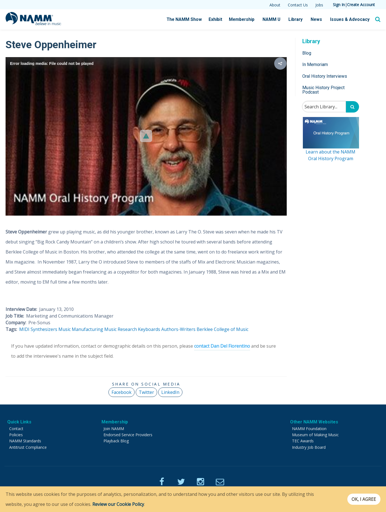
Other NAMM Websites (314, 422)
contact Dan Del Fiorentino (222, 346)
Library (298, 19)
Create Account (361, 4)
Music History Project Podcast (323, 90)
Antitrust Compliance (28, 447)
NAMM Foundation (309, 428)
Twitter (146, 392)
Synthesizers (44, 329)
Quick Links (19, 422)
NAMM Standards (25, 440)
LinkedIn (170, 392)
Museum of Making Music (315, 434)
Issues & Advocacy (351, 19)
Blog (306, 53)
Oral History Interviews (324, 76)
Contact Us (298, 5)
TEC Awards (303, 440)
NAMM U (274, 19)
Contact (16, 428)
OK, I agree (361, 499)
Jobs (319, 5)
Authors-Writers (178, 329)
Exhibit (219, 19)
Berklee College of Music (222, 329)
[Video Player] (146, 136)
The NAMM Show (189, 19)
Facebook (122, 392)
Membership (245, 19)
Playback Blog (116, 440)
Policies (16, 434)
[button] (146, 136)
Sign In (339, 4)
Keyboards (149, 329)
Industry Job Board (309, 447)
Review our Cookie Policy (118, 504)
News (318, 19)
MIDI (24, 329)
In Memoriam (315, 64)
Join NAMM (113, 428)
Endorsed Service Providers (127, 434)
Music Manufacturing (80, 329)
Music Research (120, 329)
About (274, 5)
